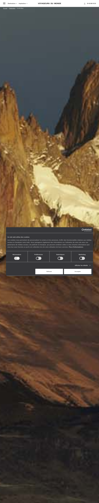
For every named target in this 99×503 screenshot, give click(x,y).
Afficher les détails (81, 265)
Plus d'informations (76, 247)
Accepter (78, 271)
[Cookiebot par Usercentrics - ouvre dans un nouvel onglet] (83, 230)
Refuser (49, 271)
